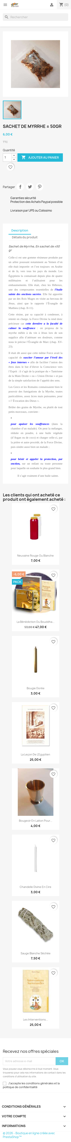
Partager (20, 187)
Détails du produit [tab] (25, 237)
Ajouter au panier (40, 157)
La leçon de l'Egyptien (35, 754)
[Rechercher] (35, 17)
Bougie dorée (35, 688)
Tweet (30, 187)
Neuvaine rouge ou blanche (35, 555)
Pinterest (39, 187)
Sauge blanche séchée (36, 953)
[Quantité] (7, 157)
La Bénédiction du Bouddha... (36, 622)
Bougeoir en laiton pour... (35, 820)
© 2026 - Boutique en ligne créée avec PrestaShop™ (29, 1135)
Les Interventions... (35, 1019)
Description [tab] (19, 230)
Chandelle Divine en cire (35, 887)
